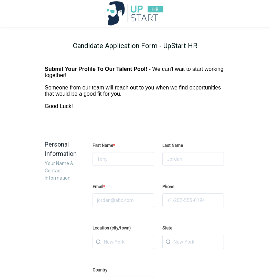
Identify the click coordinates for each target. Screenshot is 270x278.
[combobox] (123, 242)
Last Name (172, 145)
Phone (168, 186)
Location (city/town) (112, 228)
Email (99, 186)
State (167, 228)
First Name (104, 145)
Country (100, 270)
